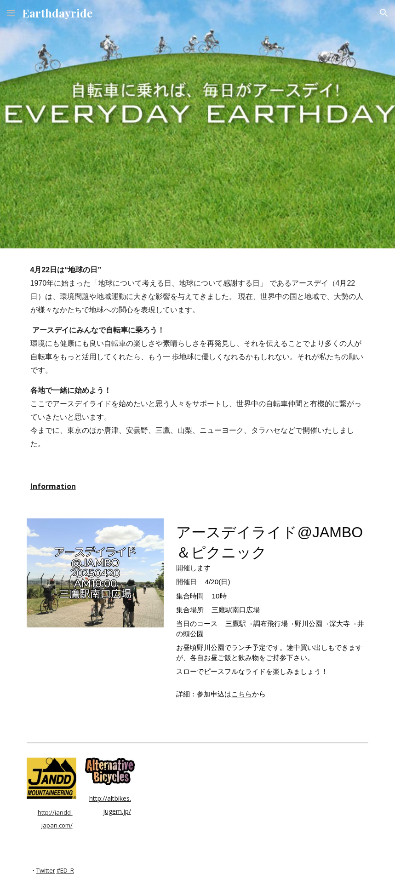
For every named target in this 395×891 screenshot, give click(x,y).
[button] (11, 12)
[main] (198, 356)
